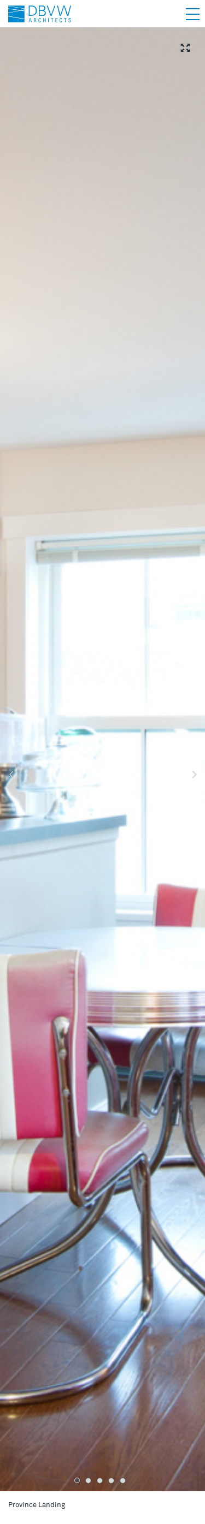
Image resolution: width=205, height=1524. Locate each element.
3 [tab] (100, 1481)
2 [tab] (88, 1481)
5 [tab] (123, 1481)
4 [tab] (111, 1481)
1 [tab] (77, 1480)
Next (194, 775)
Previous (11, 775)
